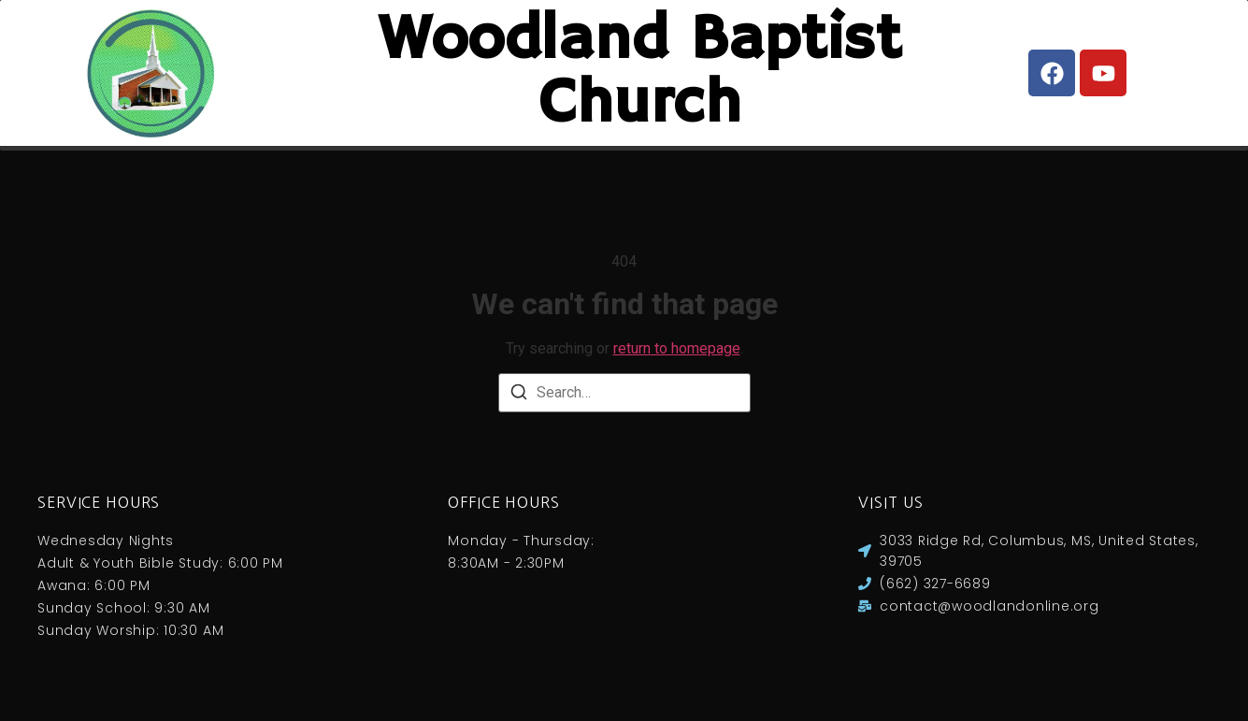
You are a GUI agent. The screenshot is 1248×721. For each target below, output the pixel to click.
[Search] (519, 414)
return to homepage (676, 367)
